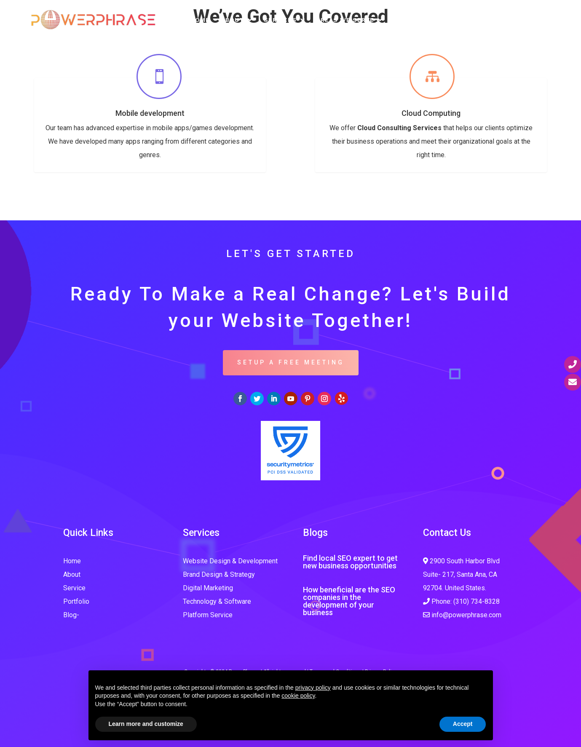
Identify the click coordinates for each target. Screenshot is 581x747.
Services (280, 20)
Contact (538, 20)
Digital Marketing (208, 588)
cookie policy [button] (298, 695)
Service (74, 588)
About (232, 20)
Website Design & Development (230, 561)
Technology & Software (217, 601)
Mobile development (150, 113)
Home (200, 20)
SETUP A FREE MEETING (290, 362)
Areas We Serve (345, 20)
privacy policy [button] (313, 687)
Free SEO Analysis (477, 20)
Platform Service (208, 615)
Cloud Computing (431, 113)
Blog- (71, 615)
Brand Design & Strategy (219, 574)
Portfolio (413, 20)
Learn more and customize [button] (146, 723)
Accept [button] (463, 723)
